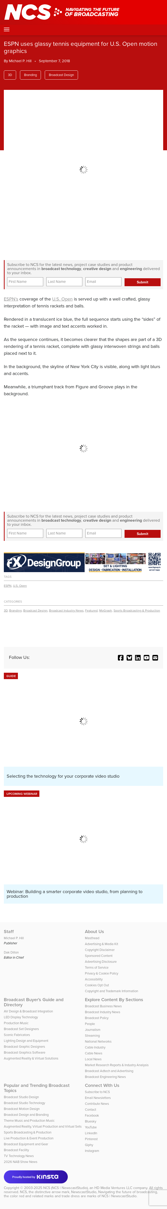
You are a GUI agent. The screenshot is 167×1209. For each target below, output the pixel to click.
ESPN (8, 585)
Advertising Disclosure (101, 961)
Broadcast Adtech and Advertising (109, 1070)
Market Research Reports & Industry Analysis (117, 1065)
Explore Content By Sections (114, 999)
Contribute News (97, 1103)
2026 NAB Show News (20, 1161)
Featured (91, 610)
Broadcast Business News (103, 1006)
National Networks (98, 1041)
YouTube (91, 1127)
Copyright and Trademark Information (111, 991)
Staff (9, 931)
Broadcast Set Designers (21, 1028)
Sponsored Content (99, 955)
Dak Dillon (11, 952)
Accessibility (94, 979)
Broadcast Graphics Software (24, 1052)
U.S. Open (62, 299)
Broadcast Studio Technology (24, 1102)
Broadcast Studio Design (21, 1097)
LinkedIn (91, 1133)
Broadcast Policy (96, 1017)
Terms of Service (96, 967)
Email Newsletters (98, 1097)
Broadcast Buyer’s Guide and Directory (33, 1002)
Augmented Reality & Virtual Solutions (31, 1058)
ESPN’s (11, 299)
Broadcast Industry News (66, 610)
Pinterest (91, 1139)
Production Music (16, 1023)
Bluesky (90, 1121)
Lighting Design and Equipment (26, 1040)
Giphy (89, 1144)
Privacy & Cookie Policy (101, 973)
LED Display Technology (21, 1017)
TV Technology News (19, 1155)
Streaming (92, 1035)
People (90, 1023)
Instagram (92, 1150)
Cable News (93, 1053)
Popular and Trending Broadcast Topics (37, 1088)
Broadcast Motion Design (22, 1108)
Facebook (92, 1115)
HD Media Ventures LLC (113, 1188)
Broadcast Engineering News (105, 1076)
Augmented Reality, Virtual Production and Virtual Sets (43, 1126)
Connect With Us (102, 1085)
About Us (94, 931)
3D (10, 74)
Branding (30, 74)
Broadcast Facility (16, 1150)
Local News (93, 1059)
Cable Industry (95, 1047)
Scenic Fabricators (17, 1034)
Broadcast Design (61, 74)
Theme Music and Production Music (29, 1120)
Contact (90, 1109)
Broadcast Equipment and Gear (26, 1144)
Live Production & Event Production (28, 1138)
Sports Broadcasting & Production (137, 610)
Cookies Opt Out (97, 985)
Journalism (93, 1029)
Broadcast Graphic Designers (24, 1046)
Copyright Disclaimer (100, 949)
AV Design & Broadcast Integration (28, 1011)
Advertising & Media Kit (101, 943)
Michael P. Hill (20, 61)
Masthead (92, 938)
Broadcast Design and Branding (26, 1114)
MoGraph (105, 610)
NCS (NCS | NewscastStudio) (65, 1188)
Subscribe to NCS (97, 1091)
